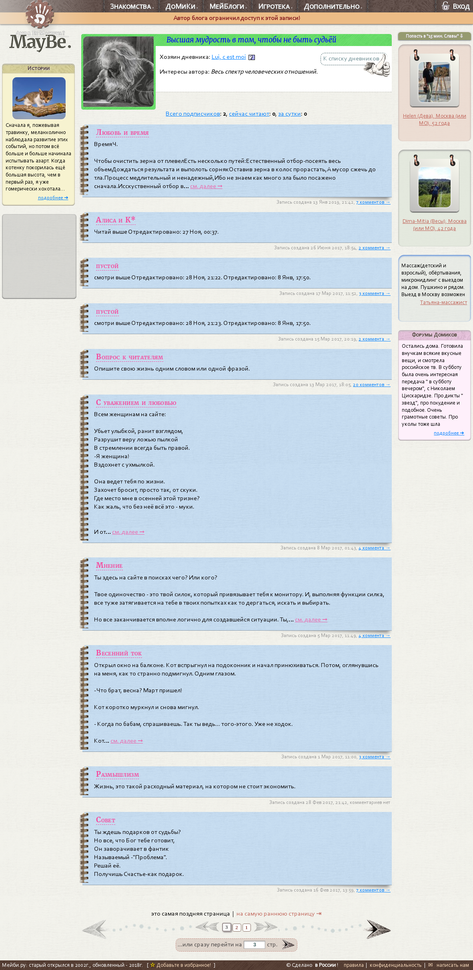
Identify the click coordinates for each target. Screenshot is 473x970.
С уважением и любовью (136, 402)
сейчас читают (249, 113)
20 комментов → (372, 384)
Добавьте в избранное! (180, 965)
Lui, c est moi (229, 56)
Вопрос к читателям (129, 357)
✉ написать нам (448, 965)
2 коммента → (375, 248)
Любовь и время (122, 132)
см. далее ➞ (206, 186)
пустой (107, 265)
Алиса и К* (116, 220)
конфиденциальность (396, 965)
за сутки (289, 113)
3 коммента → (375, 293)
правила (354, 965)
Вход (456, 6)
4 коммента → (375, 548)
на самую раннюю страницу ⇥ (278, 913)
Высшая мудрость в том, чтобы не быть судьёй (251, 40)
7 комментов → (373, 202)
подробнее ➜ (53, 197)
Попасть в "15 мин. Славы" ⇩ (434, 36)
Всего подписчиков (193, 113)
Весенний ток (119, 653)
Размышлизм (117, 774)
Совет (105, 820)
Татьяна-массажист (443, 302)
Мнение (109, 565)
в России (325, 965)
